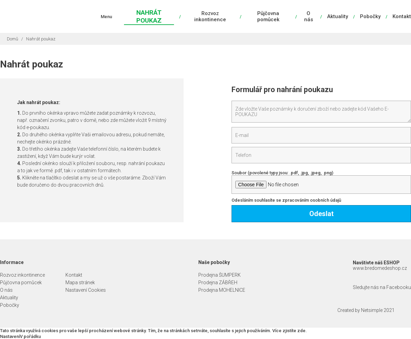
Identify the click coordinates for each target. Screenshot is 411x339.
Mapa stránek (80, 282)
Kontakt (402, 16)
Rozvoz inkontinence (210, 16)
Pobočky (370, 16)
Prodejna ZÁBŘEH (217, 282)
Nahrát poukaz (149, 16)
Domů (12, 38)
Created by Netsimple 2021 (366, 310)
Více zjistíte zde (289, 330)
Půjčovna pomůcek (268, 16)
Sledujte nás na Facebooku (382, 287)
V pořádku (30, 336)
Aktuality (337, 16)
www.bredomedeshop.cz (380, 268)
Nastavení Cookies (85, 290)
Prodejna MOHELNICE (221, 290)
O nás (308, 16)
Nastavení (10, 336)
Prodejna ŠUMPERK (219, 275)
